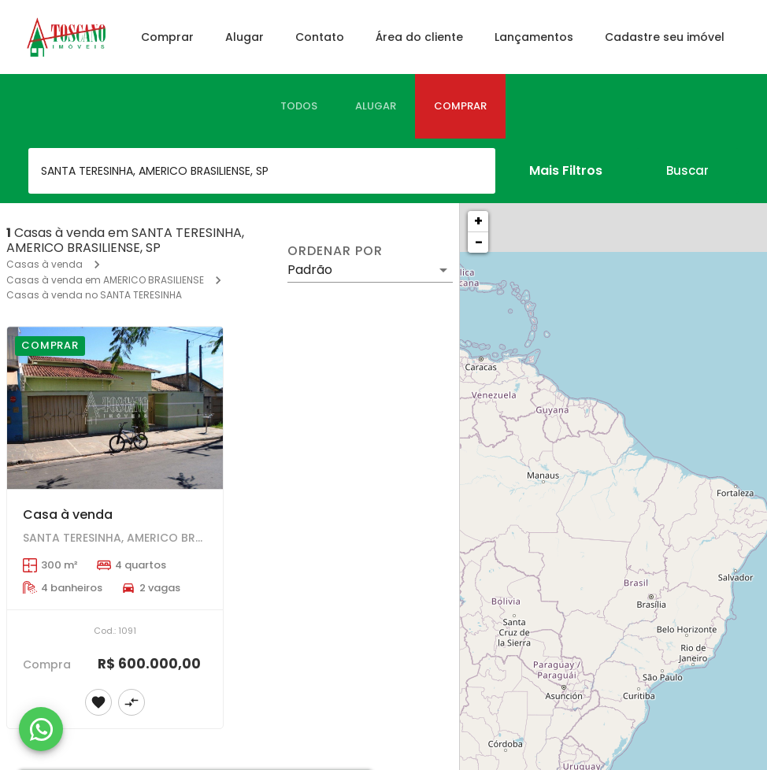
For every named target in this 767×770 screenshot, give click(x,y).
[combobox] (261, 171)
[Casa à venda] (115, 408)
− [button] (479, 242)
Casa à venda (68, 514)
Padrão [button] (309, 270)
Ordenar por (334, 251)
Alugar (244, 37)
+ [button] (478, 221)
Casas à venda (44, 264)
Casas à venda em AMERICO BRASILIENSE (105, 280)
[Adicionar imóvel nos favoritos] (98, 702)
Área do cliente (419, 37)
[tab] (298, 106)
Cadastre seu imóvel (664, 37)
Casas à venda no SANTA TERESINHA (94, 295)
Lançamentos (534, 37)
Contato (319, 37)
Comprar (167, 37)
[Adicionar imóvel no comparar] (131, 702)
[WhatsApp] (41, 729)
